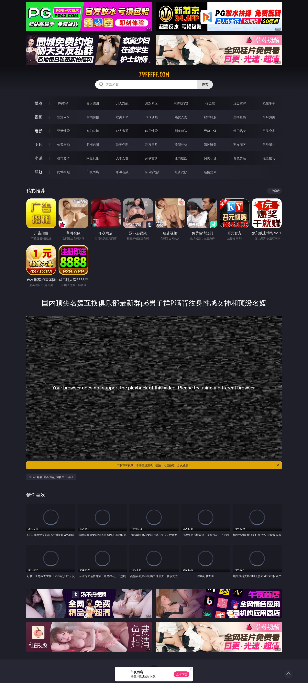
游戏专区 (151, 103)
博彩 (38, 103)
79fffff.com (154, 74)
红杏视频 (181, 172)
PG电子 (63, 103)
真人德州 (92, 103)
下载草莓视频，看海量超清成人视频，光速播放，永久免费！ (198, 465)
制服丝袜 (181, 131)
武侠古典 (151, 158)
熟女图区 (239, 144)
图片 (38, 144)
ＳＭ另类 (269, 117)
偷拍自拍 (92, 131)
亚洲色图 (92, 144)
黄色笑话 (239, 158)
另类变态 (269, 131)
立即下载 (181, 674)
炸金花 (210, 103)
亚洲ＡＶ (63, 117)
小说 (38, 158)
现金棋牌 (239, 103)
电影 (38, 130)
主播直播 (239, 117)
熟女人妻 (181, 117)
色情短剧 (210, 172)
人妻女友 (122, 158)
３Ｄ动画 (151, 117)
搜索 (205, 84)
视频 (38, 117)
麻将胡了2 (181, 103)
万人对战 (122, 103)
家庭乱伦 (92, 158)
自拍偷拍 (92, 117)
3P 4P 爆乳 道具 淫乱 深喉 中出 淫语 (51, 477)
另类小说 (210, 158)
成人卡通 (122, 131)
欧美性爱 (151, 131)
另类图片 (269, 144)
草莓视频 (122, 172)
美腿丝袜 (181, 144)
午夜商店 (92, 172)
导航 (38, 172)
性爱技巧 (269, 158)
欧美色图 (122, 144)
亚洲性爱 (63, 131)
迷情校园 (181, 158)
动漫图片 (151, 144)
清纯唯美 (210, 144)
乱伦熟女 (239, 131)
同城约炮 (63, 172)
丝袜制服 (210, 117)
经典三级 (210, 131)
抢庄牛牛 (269, 103)
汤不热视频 (151, 172)
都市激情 (63, 158)
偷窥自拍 (63, 144)
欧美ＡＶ (122, 117)
